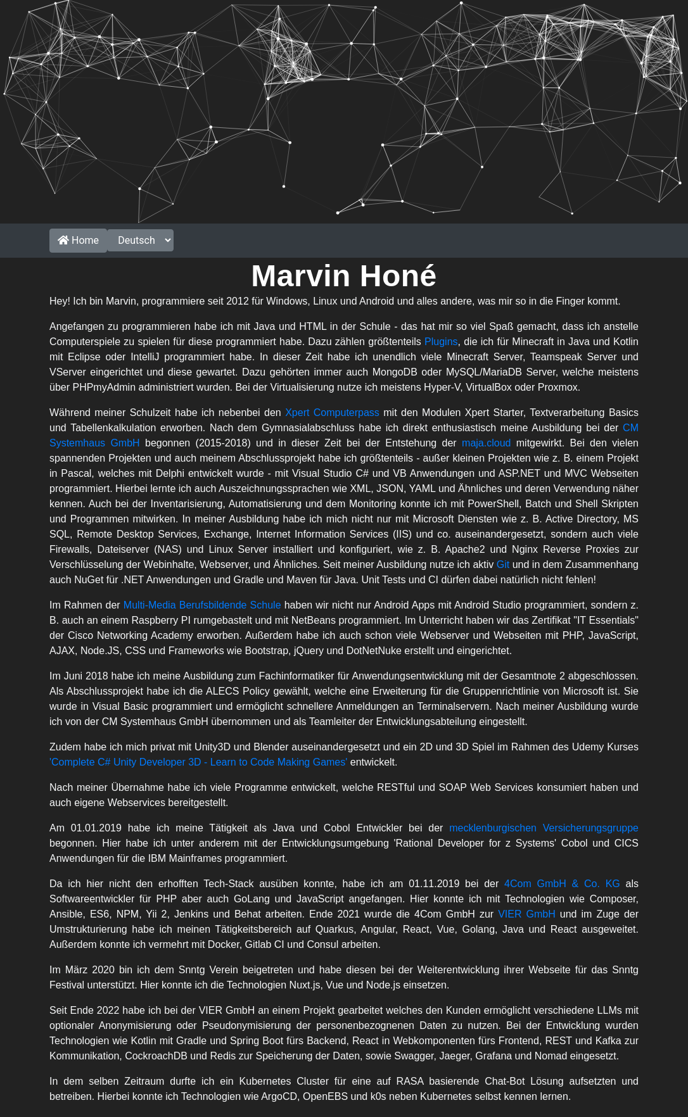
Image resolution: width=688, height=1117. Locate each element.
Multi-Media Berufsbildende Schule (202, 605)
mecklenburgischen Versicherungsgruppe (544, 828)
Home (78, 240)
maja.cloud (486, 443)
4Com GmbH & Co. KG (562, 883)
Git (503, 564)
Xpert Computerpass (332, 412)
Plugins (440, 341)
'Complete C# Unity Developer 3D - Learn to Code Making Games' (198, 762)
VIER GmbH (527, 914)
